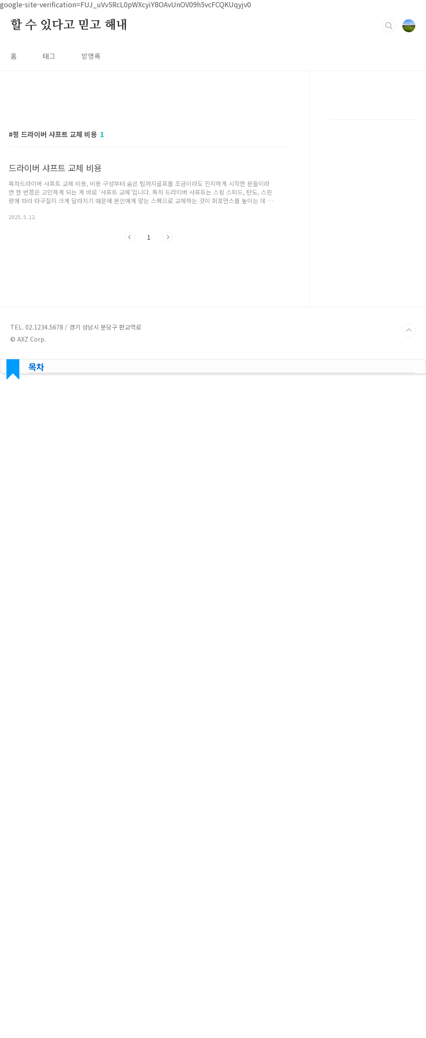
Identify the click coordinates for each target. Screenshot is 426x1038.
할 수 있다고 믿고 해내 (68, 25)
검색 (389, 25)
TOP (409, 692)
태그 (49, 56)
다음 (167, 237)
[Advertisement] (373, 268)
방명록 (91, 56)
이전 (130, 237)
